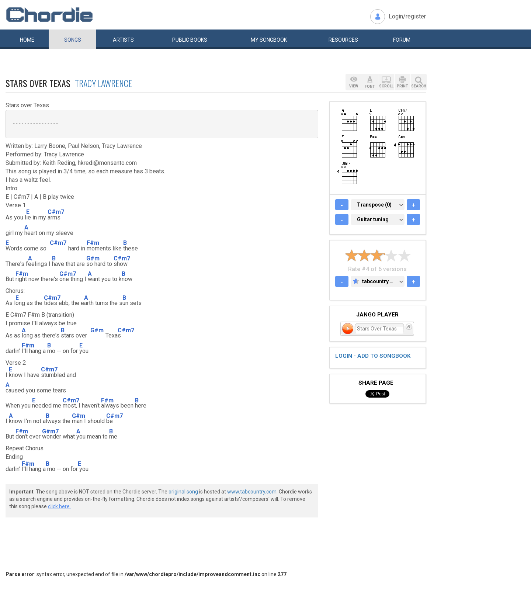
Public (189, 40)
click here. (59, 506)
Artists (123, 40)
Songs (72, 40)
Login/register (407, 16)
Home (27, 40)
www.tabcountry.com (252, 492)
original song (183, 492)
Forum (401, 40)
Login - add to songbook (372, 356)
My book (269, 40)
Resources (343, 40)
